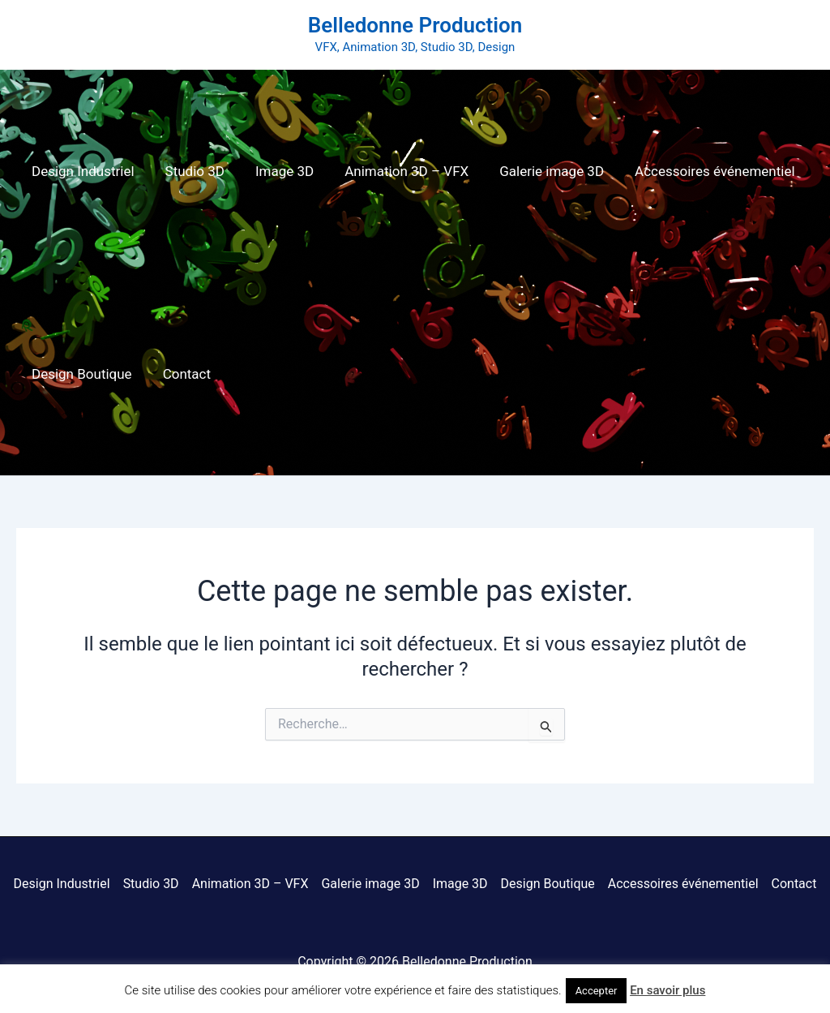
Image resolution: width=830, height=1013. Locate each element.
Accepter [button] (596, 991)
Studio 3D (190, 171)
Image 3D (276, 171)
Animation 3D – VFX (395, 171)
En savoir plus (667, 990)
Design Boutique (80, 374)
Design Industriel (81, 171)
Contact (182, 374)
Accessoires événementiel (697, 171)
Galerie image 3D (537, 171)
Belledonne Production (415, 25)
